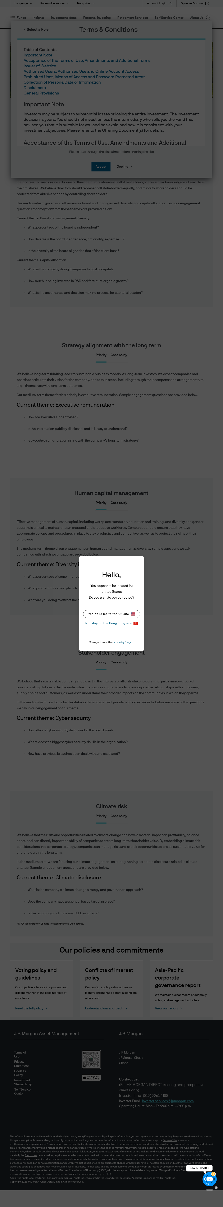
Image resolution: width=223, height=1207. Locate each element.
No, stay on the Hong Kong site (111, 623)
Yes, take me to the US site (111, 614)
